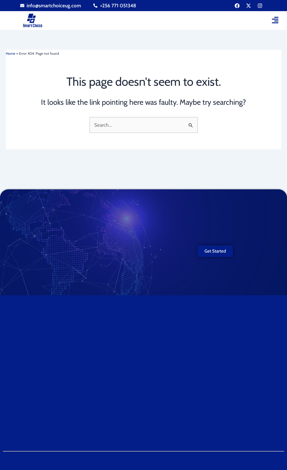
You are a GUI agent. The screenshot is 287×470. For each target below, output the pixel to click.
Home (10, 53)
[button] (275, 20)
